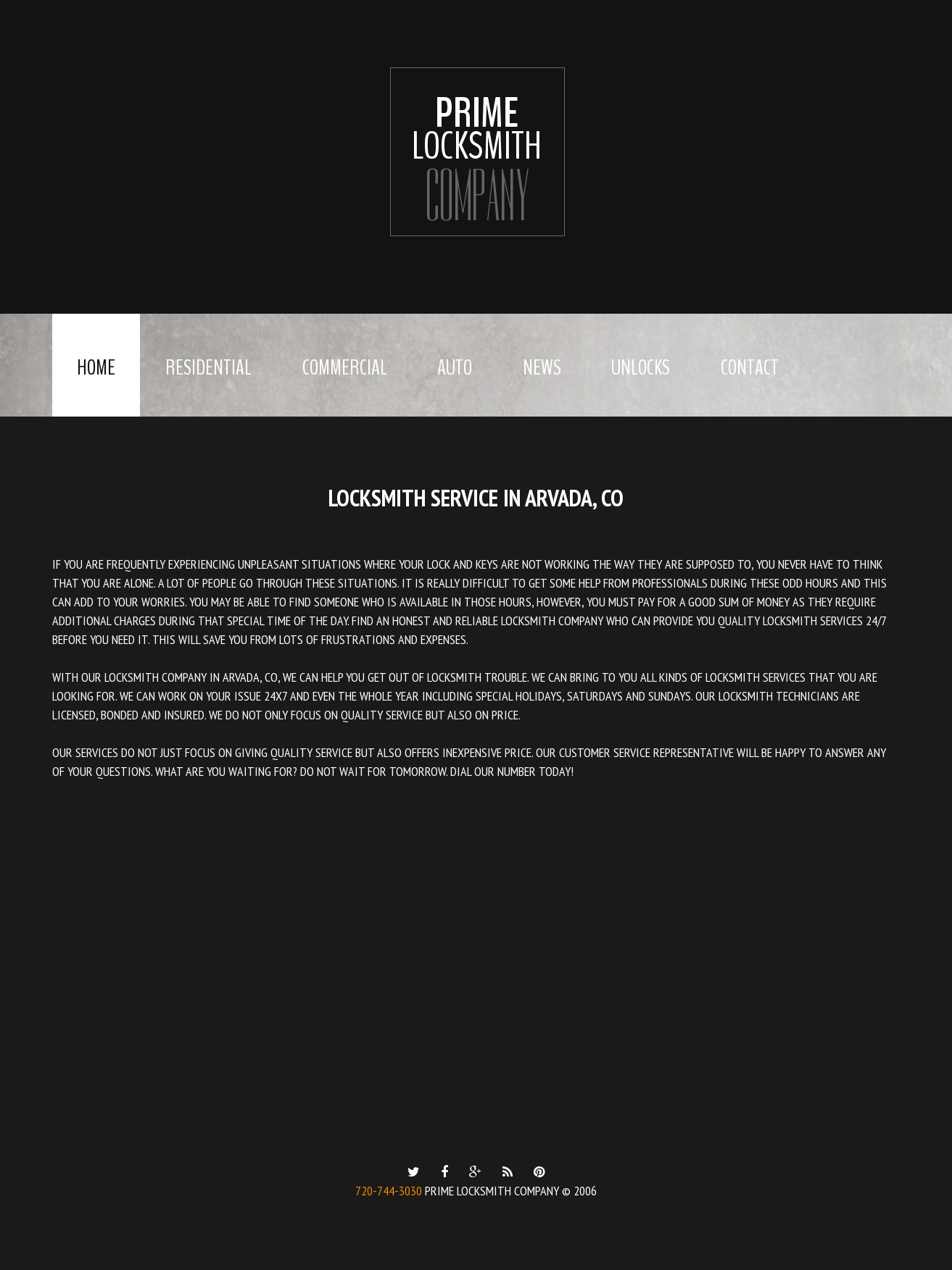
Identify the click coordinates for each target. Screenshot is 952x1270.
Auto (454, 368)
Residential (208, 368)
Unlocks (640, 368)
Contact (750, 368)
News (542, 368)
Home (96, 368)
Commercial (344, 368)
